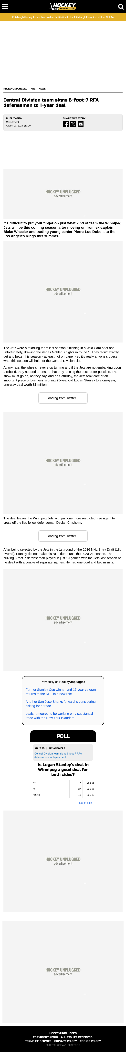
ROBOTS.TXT (74, 1045)
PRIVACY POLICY (65, 1041)
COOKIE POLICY (90, 1041)
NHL (33, 88)
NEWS (42, 88)
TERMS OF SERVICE (38, 1041)
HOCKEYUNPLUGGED (15, 88)
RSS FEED (51, 1045)
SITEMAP (61, 1045)
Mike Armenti (12, 122)
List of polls (85, 802)
